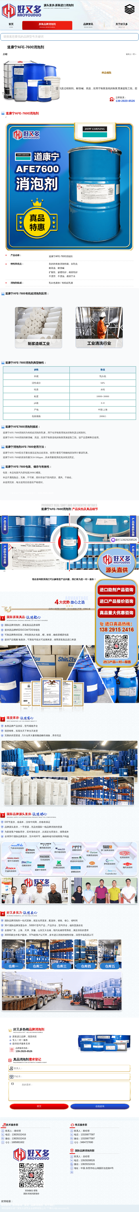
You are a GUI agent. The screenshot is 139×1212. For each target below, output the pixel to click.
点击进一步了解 (104, 58)
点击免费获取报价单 (104, 65)
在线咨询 (99, 1106)
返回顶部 (133, 1192)
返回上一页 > (131, 54)
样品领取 (106, 72)
